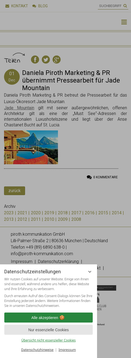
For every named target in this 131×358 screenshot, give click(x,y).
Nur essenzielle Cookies (48, 330)
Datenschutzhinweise (37, 349)
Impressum (67, 349)
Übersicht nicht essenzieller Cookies (48, 340)
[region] (48, 292)
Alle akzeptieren (48, 318)
